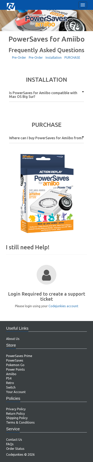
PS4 (8, 378)
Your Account (16, 392)
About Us (13, 338)
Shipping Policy (17, 418)
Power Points (15, 369)
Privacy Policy (16, 409)
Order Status (15, 448)
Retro (10, 383)
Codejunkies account (63, 306)
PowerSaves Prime (19, 356)
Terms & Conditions (20, 422)
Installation (54, 57)
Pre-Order (19, 57)
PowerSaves (14, 360)
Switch (11, 387)
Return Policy (15, 413)
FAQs (10, 444)
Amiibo (11, 374)
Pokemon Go (15, 365)
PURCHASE (72, 57)
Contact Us (14, 439)
